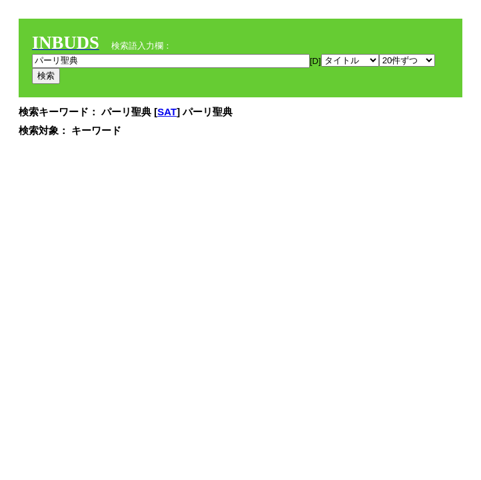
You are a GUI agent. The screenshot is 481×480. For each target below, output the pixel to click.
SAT (167, 111)
